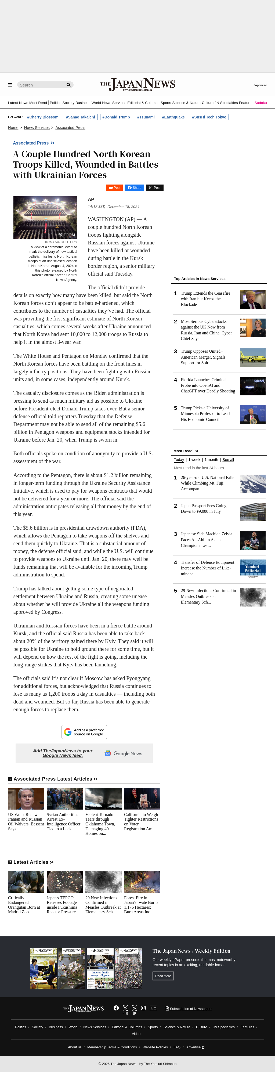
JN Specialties (226, 103)
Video (136, 1034)
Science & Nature (186, 103)
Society (68, 103)
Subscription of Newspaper (189, 1009)
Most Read (38, 103)
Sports (166, 103)
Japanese (260, 85)
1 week (194, 460)
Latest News (18, 103)
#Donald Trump (116, 117)
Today (179, 460)
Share (137, 188)
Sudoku (261, 103)
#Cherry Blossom (43, 117)
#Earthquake (173, 117)
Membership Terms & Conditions (112, 1047)
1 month (211, 460)
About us (75, 1047)
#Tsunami (145, 117)
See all (228, 460)
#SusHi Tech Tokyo (209, 117)
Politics (55, 103)
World (96, 103)
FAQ (177, 1047)
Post (117, 188)
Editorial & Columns (143, 103)
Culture (208, 103)
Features (246, 103)
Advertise (195, 1047)
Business (82, 103)
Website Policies (155, 1047)
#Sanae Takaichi (80, 117)
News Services (114, 103)
